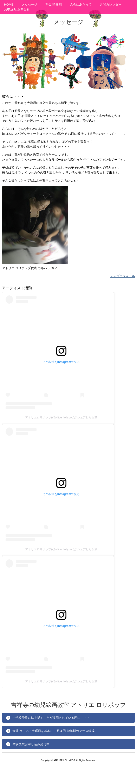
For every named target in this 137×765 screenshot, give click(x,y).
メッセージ (29, 4)
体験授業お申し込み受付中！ (32, 744)
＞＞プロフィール (122, 276)
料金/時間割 (53, 4)
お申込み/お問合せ (17, 9)
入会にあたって (81, 4)
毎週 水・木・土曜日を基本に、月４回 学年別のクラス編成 (53, 731)
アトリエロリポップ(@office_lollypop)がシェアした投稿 (61, 417)
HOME (8, 4)
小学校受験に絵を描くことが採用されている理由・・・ (51, 717)
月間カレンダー (111, 4)
